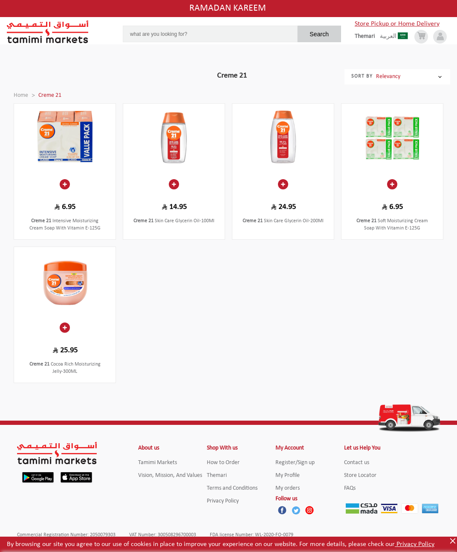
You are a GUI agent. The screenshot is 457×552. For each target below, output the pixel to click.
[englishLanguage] (367, 36)
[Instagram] (309, 510)
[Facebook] (282, 510)
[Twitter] (296, 510)
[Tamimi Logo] (48, 32)
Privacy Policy (414, 544)
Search (319, 34)
